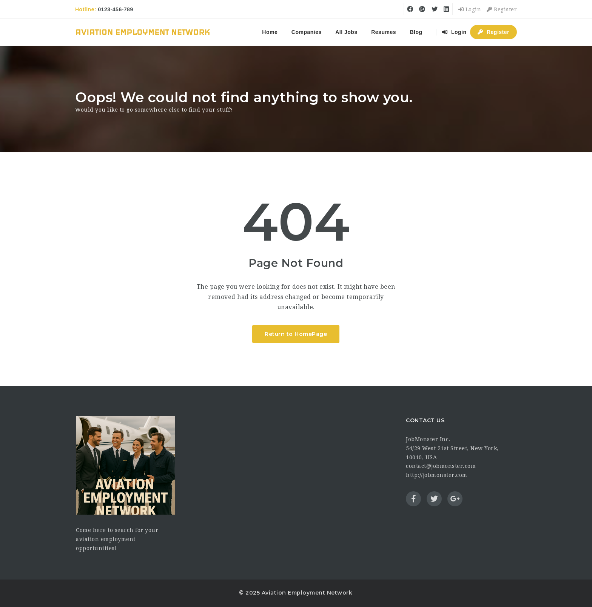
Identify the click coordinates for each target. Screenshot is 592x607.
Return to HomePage (296, 334)
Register (502, 9)
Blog (416, 32)
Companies (306, 32)
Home (270, 32)
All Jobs (346, 32)
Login (469, 9)
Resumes (383, 32)
